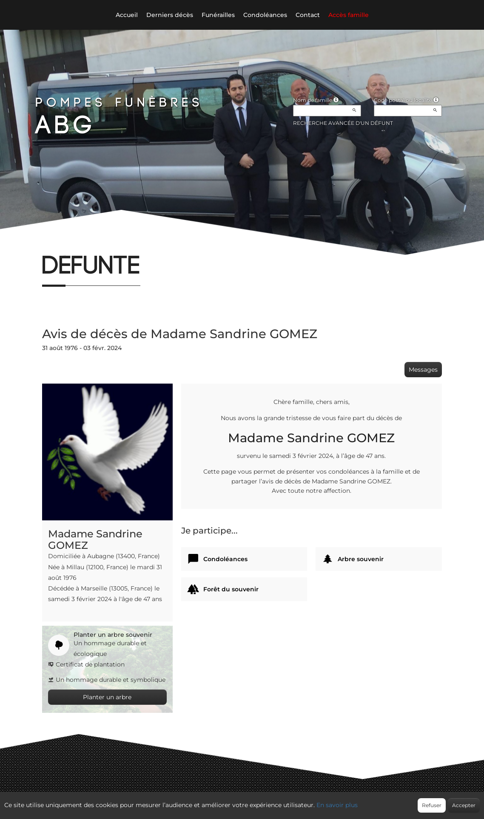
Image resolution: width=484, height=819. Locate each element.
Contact (308, 15)
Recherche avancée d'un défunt (343, 123)
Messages (423, 369)
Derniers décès (169, 15)
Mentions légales (319, 801)
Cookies (276, 801)
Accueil (127, 15)
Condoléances (265, 15)
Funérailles (218, 15)
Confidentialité (237, 801)
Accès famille (348, 15)
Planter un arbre (107, 697)
